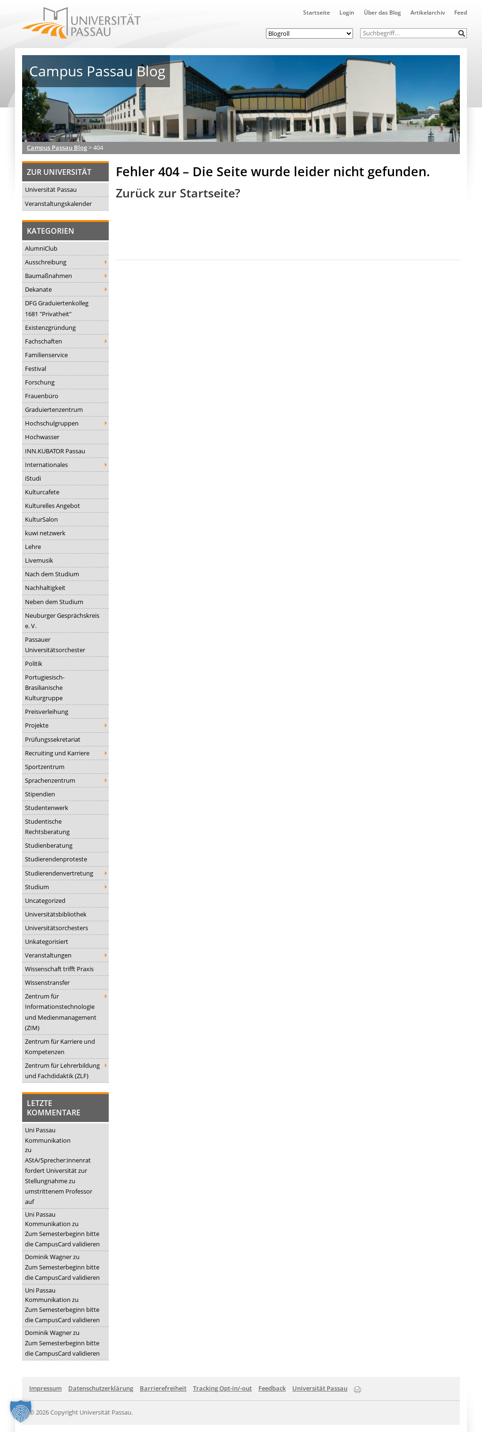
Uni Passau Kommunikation (48, 1135)
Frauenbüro (41, 396)
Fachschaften (43, 341)
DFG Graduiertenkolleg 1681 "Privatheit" (56, 308)
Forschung (40, 382)
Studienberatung (48, 845)
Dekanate (38, 289)
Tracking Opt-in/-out (222, 1388)
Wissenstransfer (47, 982)
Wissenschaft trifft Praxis (59, 969)
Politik (33, 663)
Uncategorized (45, 900)
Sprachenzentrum (50, 780)
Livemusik (39, 560)
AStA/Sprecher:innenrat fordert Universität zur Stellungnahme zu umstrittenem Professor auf (58, 1181)
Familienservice (46, 355)
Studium (37, 887)
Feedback (272, 1388)
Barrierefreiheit (163, 1388)
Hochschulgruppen (52, 423)
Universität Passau (51, 189)
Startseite (316, 12)
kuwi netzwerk (45, 533)
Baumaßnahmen (48, 275)
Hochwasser (42, 437)
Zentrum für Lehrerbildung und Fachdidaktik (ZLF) (62, 1070)
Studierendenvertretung (59, 873)
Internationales (46, 464)
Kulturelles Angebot (52, 505)
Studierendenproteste (56, 859)
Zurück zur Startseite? (178, 193)
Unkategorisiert (46, 941)
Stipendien (40, 794)
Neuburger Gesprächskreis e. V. (62, 620)
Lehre (33, 546)
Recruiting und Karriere (57, 753)
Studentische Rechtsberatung (47, 826)
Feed (460, 12)
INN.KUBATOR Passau (55, 451)
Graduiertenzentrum (54, 409)
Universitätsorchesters (56, 928)
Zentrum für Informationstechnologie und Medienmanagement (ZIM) (60, 1011)
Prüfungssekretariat (52, 739)
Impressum (45, 1388)
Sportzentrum (44, 766)
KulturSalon (41, 519)
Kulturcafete (42, 492)
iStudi (33, 478)
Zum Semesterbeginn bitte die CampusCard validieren (62, 1238)
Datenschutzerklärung (100, 1388)
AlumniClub (41, 248)
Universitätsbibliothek (56, 914)
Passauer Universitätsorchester (55, 644)
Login (346, 12)
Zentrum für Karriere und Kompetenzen (60, 1046)
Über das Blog (382, 12)
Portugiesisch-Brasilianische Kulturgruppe (44, 687)
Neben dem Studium (54, 601)
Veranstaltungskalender (58, 203)
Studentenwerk (46, 807)
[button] (462, 33)
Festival (35, 368)
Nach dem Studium (52, 574)
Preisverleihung (46, 711)
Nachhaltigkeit (45, 587)
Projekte (36, 725)
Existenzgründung (50, 327)
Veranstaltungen (48, 955)
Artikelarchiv (427, 12)
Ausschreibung (45, 262)
